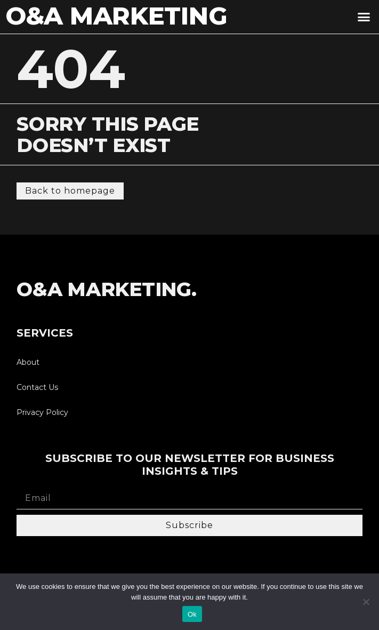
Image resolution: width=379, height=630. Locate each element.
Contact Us (37, 387)
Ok (192, 614)
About (28, 362)
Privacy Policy (42, 412)
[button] (363, 17)
